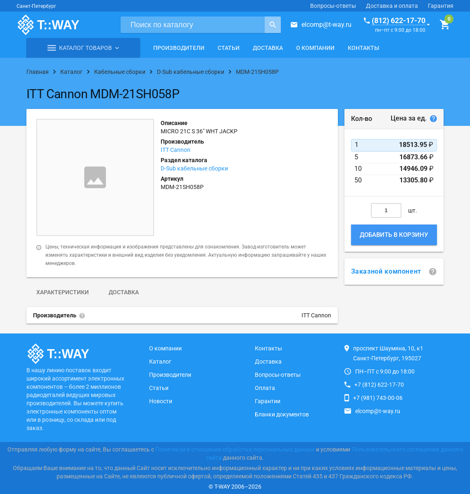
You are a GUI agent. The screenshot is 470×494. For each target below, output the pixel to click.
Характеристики (62, 292)
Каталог (160, 361)
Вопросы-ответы (333, 5)
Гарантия (440, 5)
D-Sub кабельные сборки (194, 168)
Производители (178, 48)
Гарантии (267, 401)
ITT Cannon (175, 150)
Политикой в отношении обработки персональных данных (235, 449)
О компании (315, 48)
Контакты (363, 48)
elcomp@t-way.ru (326, 24)
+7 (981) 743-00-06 (378, 398)
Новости (160, 401)
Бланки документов (282, 414)
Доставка (268, 48)
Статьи (229, 48)
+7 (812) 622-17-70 (379, 384)
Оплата (265, 388)
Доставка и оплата (392, 5)
